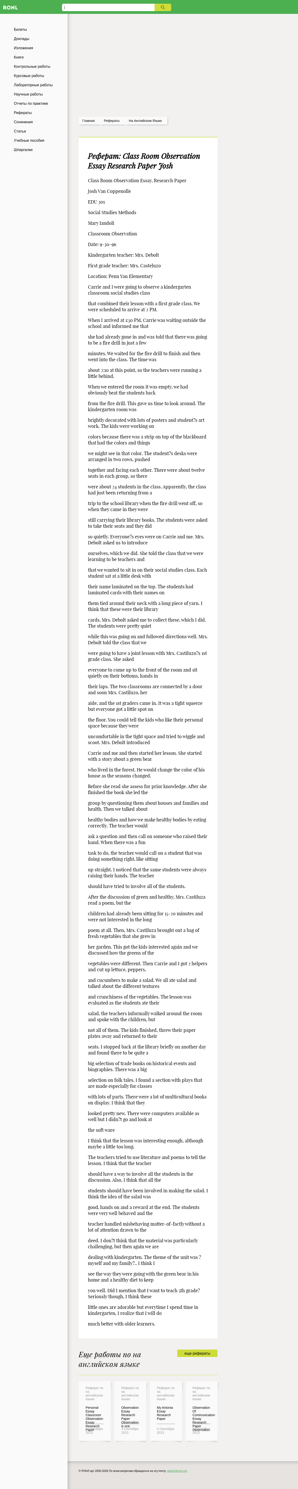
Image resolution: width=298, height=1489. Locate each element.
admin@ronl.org (177, 1471)
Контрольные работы (32, 66)
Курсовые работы (29, 76)
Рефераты (23, 113)
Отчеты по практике (31, 103)
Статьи (20, 131)
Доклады (21, 39)
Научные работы (28, 94)
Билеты (20, 29)
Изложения (23, 48)
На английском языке (145, 121)
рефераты (112, 121)
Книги (19, 57)
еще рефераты (197, 1353)
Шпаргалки (23, 150)
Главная (88, 121)
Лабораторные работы (33, 85)
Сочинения (23, 122)
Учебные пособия (29, 140)
